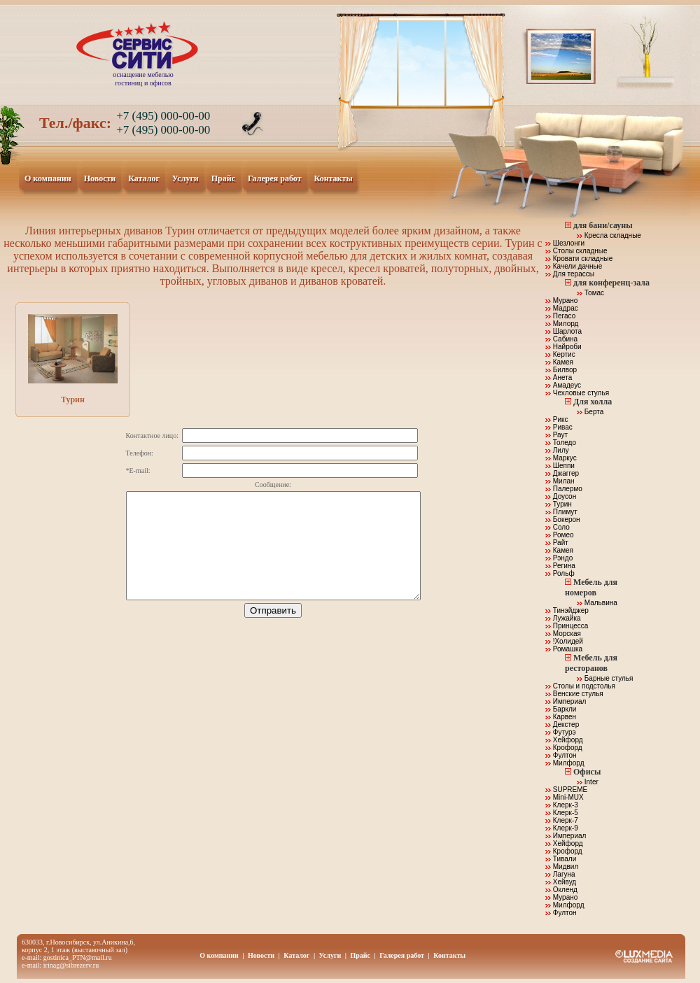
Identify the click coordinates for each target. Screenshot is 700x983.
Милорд (561, 323)
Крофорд (563, 747)
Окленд (561, 889)
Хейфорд (564, 740)
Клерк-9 (561, 828)
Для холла (592, 401)
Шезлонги (564, 243)
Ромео (559, 535)
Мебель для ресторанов (591, 663)
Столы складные (576, 251)
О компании (48, 179)
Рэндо (559, 558)
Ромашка (563, 649)
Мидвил (561, 866)
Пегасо (560, 316)
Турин (73, 359)
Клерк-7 (561, 820)
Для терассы (569, 274)
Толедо (560, 442)
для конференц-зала (611, 283)
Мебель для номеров (591, 587)
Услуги (186, 179)
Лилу (557, 450)
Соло (557, 527)
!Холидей (564, 641)
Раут (556, 435)
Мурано (561, 300)
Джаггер (562, 473)
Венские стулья (574, 694)
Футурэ (560, 732)
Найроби (563, 347)
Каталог (144, 179)
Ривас (559, 427)
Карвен (560, 717)
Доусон (560, 496)
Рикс (556, 419)
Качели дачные (573, 266)
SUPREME (566, 789)
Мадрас (561, 308)
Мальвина (597, 603)
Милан (560, 481)
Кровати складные (578, 258)
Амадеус (563, 385)
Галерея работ (275, 179)
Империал (565, 701)
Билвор (561, 370)
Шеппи (560, 465)
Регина (560, 566)
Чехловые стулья (577, 393)
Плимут (561, 512)
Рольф (560, 573)
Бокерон (562, 519)
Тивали (560, 859)
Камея (559, 362)
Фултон (561, 755)
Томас (590, 293)
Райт (556, 542)
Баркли (560, 709)
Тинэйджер (567, 610)
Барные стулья (605, 678)
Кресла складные (609, 235)
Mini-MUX (564, 797)
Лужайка (563, 618)
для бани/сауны (603, 225)
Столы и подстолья (580, 686)
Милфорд (564, 763)
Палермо (563, 489)
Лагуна (560, 874)
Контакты (334, 179)
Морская (563, 633)
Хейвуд (560, 882)
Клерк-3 (561, 805)
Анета (558, 377)
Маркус (561, 458)
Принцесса (566, 626)
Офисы (587, 772)
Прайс (223, 179)
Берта (590, 412)
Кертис (560, 354)
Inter (587, 782)
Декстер (562, 724)
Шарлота (563, 331)
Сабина (561, 339)
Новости (100, 179)
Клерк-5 (561, 812)
